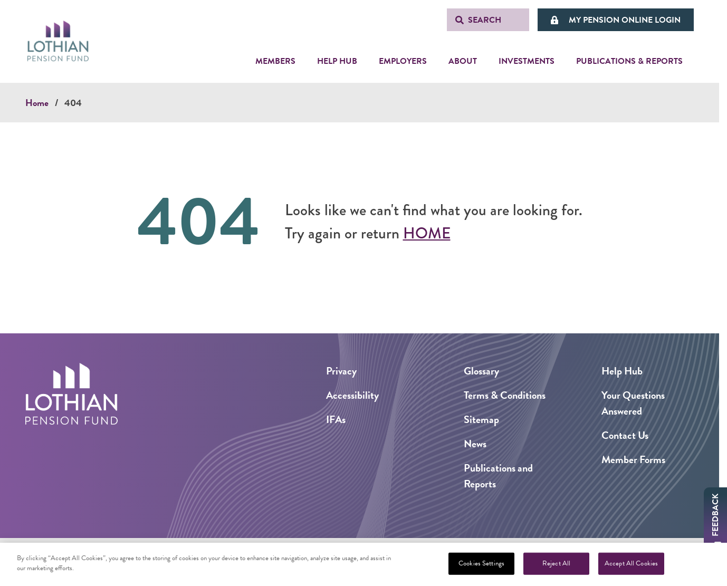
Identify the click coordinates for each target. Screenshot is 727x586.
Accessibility (352, 395)
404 (73, 102)
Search (484, 20)
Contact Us (624, 435)
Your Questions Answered (633, 403)
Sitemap (481, 419)
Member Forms (633, 459)
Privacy (341, 371)
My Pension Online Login (625, 20)
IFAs (336, 419)
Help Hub (622, 371)
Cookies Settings (481, 565)
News (475, 443)
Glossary (481, 371)
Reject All (556, 565)
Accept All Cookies (631, 565)
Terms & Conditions (505, 395)
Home (37, 102)
